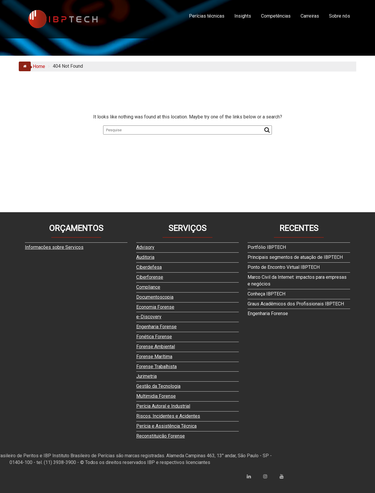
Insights (242, 16)
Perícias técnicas (206, 16)
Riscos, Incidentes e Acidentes (168, 416)
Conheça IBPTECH (266, 294)
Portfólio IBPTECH (267, 247)
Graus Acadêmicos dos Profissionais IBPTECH (296, 304)
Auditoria (145, 257)
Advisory (145, 247)
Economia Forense (155, 307)
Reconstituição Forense (160, 436)
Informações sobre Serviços (54, 247)
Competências (276, 16)
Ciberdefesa (149, 267)
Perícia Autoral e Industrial (163, 406)
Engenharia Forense (156, 326)
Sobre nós (339, 16)
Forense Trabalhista (156, 366)
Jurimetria (146, 376)
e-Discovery (148, 316)
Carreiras (310, 16)
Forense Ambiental (155, 346)
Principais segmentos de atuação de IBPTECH (295, 257)
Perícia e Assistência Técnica (166, 426)
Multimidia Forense (156, 396)
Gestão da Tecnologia (158, 386)
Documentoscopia (154, 297)
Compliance (148, 287)
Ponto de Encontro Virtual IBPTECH (284, 267)
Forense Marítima (154, 356)
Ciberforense (149, 277)
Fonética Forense (154, 336)
